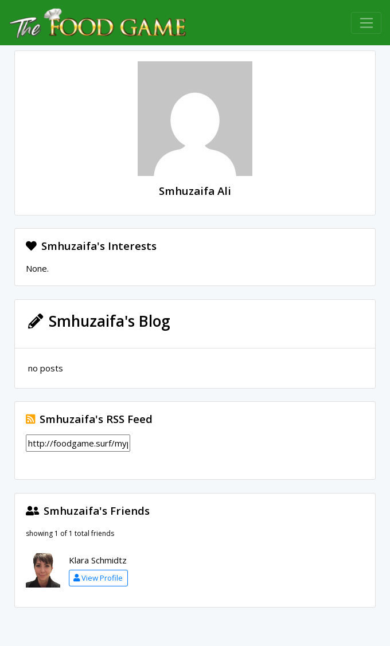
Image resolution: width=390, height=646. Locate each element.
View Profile (98, 578)
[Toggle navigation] (366, 23)
